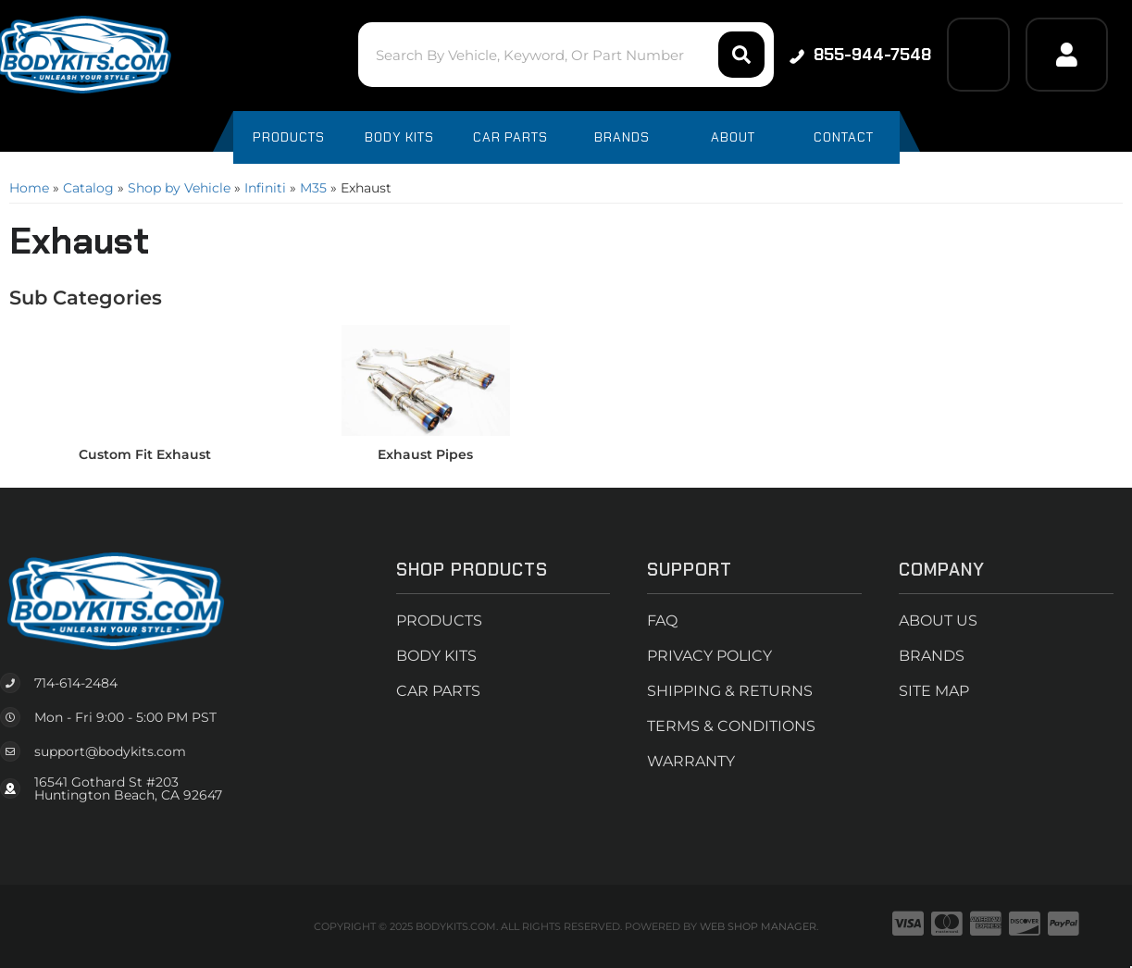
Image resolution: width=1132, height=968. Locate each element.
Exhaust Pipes (425, 454)
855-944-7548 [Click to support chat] (860, 55)
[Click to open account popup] (1066, 55)
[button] (566, 54)
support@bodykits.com (110, 751)
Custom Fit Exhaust (145, 454)
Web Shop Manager (758, 926)
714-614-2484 (76, 683)
